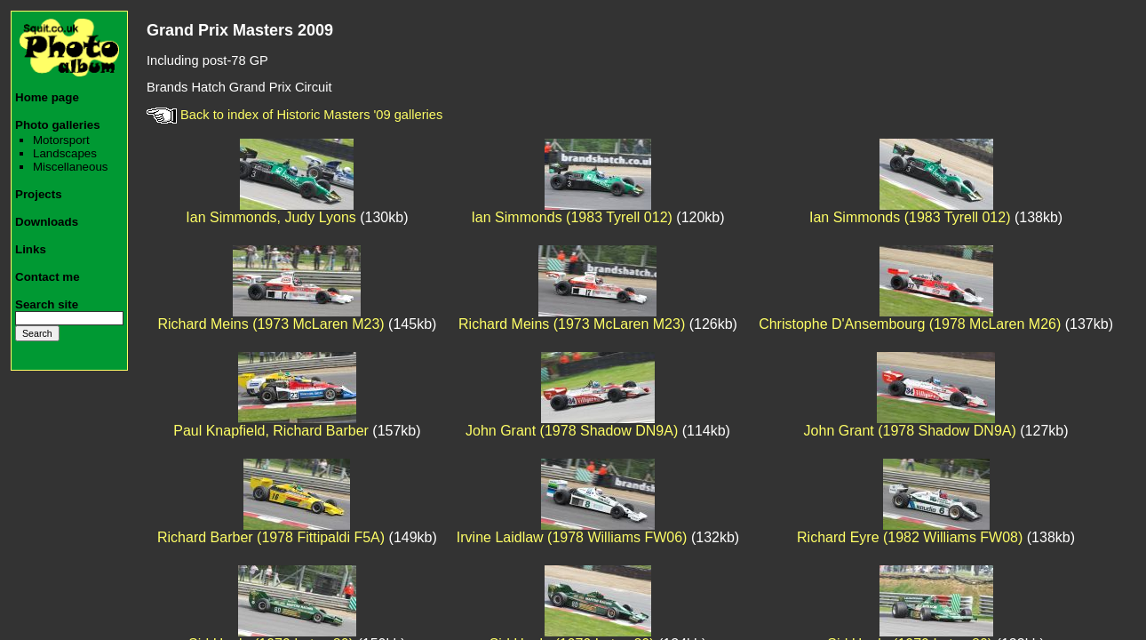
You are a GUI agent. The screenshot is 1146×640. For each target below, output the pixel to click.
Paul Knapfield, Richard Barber (271, 430)
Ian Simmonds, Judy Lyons (271, 217)
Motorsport (61, 140)
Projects (38, 194)
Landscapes (65, 153)
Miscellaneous (70, 166)
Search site (46, 304)
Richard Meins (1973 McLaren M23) (270, 324)
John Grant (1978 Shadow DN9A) (572, 430)
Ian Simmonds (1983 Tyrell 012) (571, 217)
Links (30, 249)
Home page (47, 97)
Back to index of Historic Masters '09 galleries (294, 115)
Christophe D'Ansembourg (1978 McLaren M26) (910, 324)
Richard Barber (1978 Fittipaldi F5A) (271, 537)
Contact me (47, 277)
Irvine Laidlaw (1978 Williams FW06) (572, 537)
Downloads (46, 221)
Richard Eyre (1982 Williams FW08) (910, 537)
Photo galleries (57, 125)
